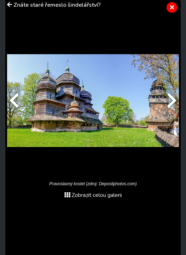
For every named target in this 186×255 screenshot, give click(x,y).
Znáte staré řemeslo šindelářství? (57, 5)
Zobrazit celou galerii (93, 195)
